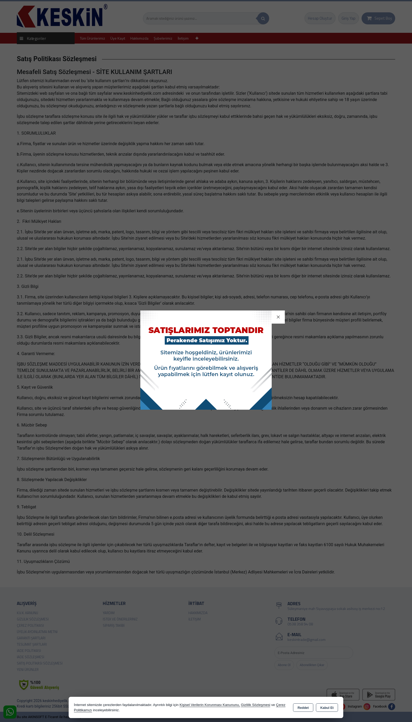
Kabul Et (327, 708)
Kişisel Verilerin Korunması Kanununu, (209, 705)
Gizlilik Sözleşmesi (255, 705)
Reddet (303, 708)
